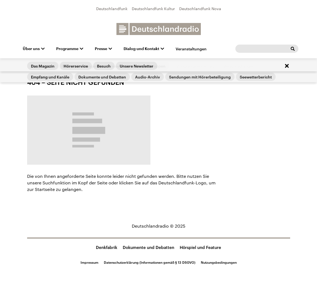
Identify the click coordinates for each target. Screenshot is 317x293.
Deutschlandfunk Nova (200, 8)
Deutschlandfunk (111, 8)
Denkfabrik (106, 247)
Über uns (31, 49)
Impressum (89, 262)
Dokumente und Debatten (148, 247)
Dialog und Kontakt (141, 49)
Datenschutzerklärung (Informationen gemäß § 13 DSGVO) (149, 262)
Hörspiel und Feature (200, 247)
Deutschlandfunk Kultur (153, 8)
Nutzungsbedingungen (219, 262)
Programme (67, 49)
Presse (101, 49)
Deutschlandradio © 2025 (158, 225)
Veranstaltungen (191, 49)
